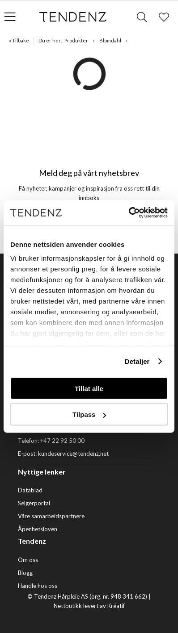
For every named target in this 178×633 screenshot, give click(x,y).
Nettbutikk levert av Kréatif (89, 605)
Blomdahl (110, 40)
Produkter (76, 40)
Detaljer (137, 361)
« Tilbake (19, 40)
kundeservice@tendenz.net (73, 453)
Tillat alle (89, 388)
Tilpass (89, 414)
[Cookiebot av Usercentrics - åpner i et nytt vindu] (128, 213)
